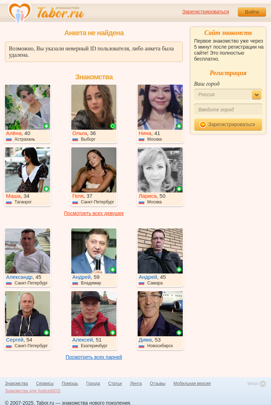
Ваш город (206, 84)
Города (93, 383)
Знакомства (16, 383)
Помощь (70, 383)
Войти (252, 12)
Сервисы (45, 383)
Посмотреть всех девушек (94, 213)
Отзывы (157, 383)
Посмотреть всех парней (94, 357)
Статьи (115, 383)
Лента (135, 383)
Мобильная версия (192, 383)
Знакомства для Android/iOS (32, 390)
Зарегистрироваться (205, 11)
